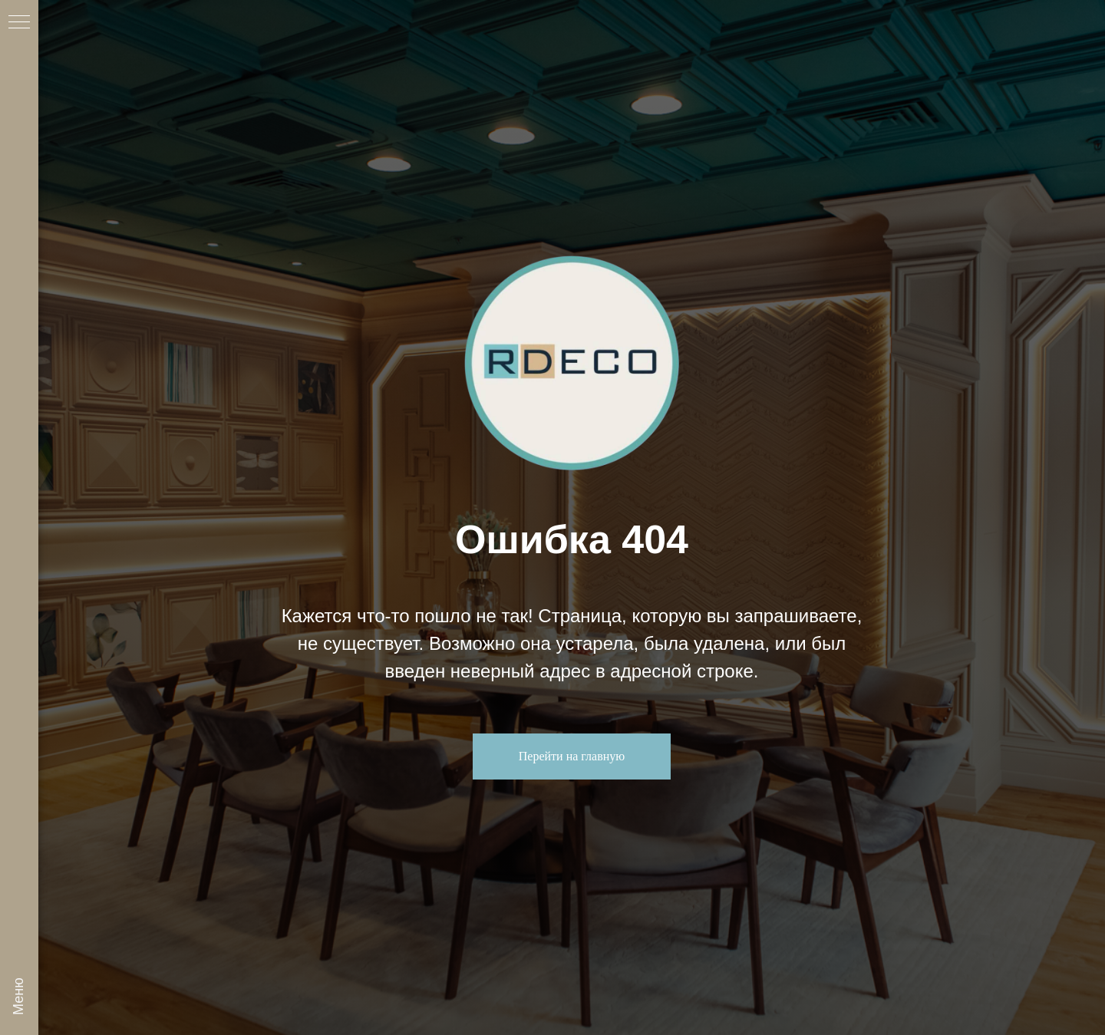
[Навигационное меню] (19, 23)
